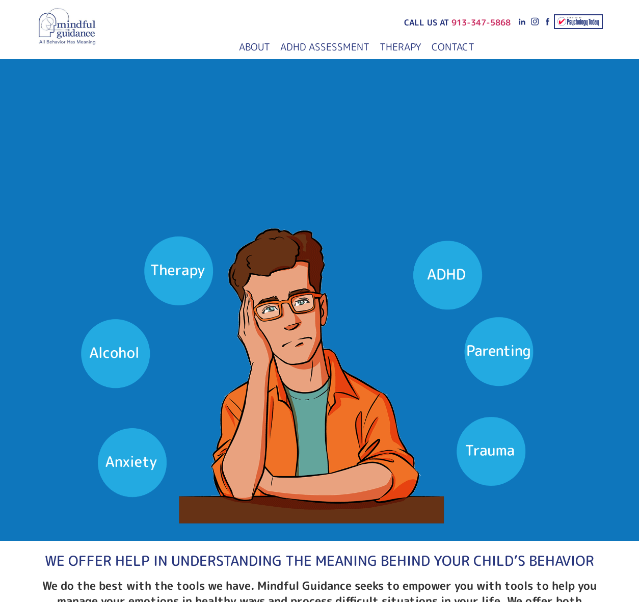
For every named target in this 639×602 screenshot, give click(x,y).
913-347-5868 (481, 22)
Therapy (400, 47)
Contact (453, 47)
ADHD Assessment (324, 47)
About (254, 47)
